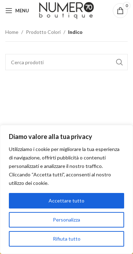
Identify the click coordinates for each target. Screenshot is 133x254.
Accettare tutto (66, 201)
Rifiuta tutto (67, 239)
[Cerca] (66, 62)
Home (11, 32)
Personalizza (66, 220)
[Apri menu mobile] (17, 11)
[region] (66, 189)
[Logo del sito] (66, 10)
